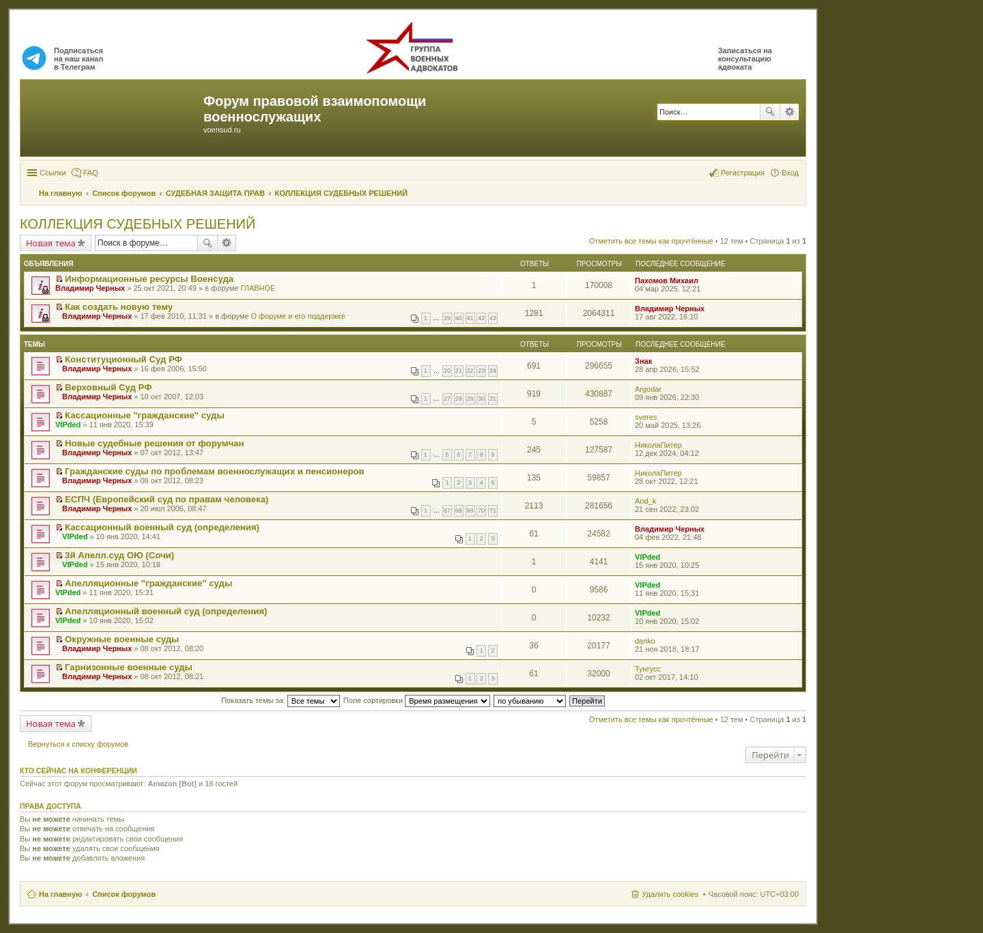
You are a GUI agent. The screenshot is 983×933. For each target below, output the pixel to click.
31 (492, 398)
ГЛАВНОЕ (257, 288)
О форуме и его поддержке (298, 316)
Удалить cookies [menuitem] (670, 894)
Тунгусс (648, 669)
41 (470, 318)
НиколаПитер (658, 445)
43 (492, 318)
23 (481, 370)
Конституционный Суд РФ (123, 359)
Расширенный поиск (789, 112)
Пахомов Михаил (666, 280)
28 (458, 398)
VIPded (68, 424)
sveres (646, 417)
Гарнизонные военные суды (129, 667)
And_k (645, 501)
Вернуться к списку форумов (78, 744)
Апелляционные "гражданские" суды (148, 583)
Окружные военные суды (122, 639)
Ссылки (53, 173)
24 (492, 370)
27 (447, 398)
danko (645, 641)
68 (458, 510)
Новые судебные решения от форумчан (154, 443)
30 (481, 398)
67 (447, 510)
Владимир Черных (90, 288)
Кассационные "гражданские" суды (145, 415)
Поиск (770, 112)
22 (470, 370)
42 (481, 318)
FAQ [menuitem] (90, 173)
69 (470, 510)
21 (458, 370)
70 (481, 510)
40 (458, 318)
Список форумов (124, 894)
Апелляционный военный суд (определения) (166, 611)
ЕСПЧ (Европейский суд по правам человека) (166, 499)
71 (492, 510)
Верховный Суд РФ (108, 387)
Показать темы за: (280, 700)
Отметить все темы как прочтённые (651, 241)
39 (447, 318)
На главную (60, 894)
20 (447, 370)
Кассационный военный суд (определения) (162, 527)
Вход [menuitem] (790, 173)
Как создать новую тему (119, 307)
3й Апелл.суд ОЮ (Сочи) (119, 555)
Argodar (648, 389)
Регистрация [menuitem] (743, 173)
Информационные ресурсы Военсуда (149, 279)
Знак (643, 361)
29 (470, 398)
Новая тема (51, 243)
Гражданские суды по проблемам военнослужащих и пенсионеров (215, 471)
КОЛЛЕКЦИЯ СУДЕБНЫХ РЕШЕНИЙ (137, 223)
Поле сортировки (416, 700)
